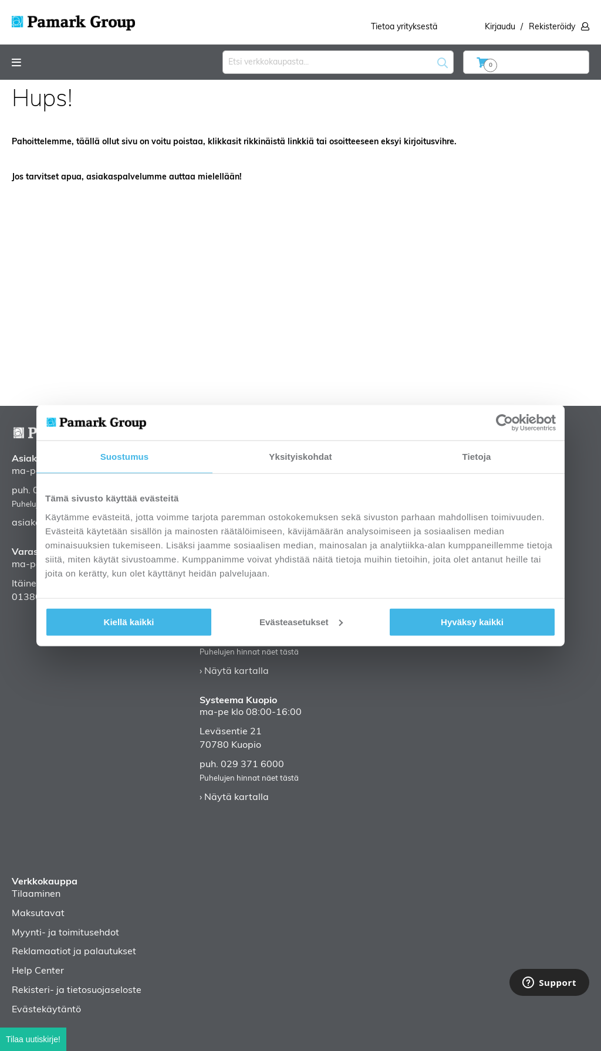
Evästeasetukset (301, 621)
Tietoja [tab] (476, 457)
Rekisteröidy (552, 27)
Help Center (38, 971)
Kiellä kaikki (129, 621)
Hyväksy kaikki (472, 621)
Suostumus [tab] (124, 457)
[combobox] (338, 62)
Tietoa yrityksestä (404, 27)
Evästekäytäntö (46, 1010)
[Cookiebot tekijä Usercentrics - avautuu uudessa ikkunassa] (504, 423)
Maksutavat (38, 913)
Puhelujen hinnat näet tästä (249, 652)
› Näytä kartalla (234, 671)
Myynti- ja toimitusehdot (65, 933)
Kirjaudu (500, 27)
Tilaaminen (36, 894)
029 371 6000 (252, 764)
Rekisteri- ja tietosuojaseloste (76, 990)
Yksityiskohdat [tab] (300, 457)
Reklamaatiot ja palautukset (74, 952)
